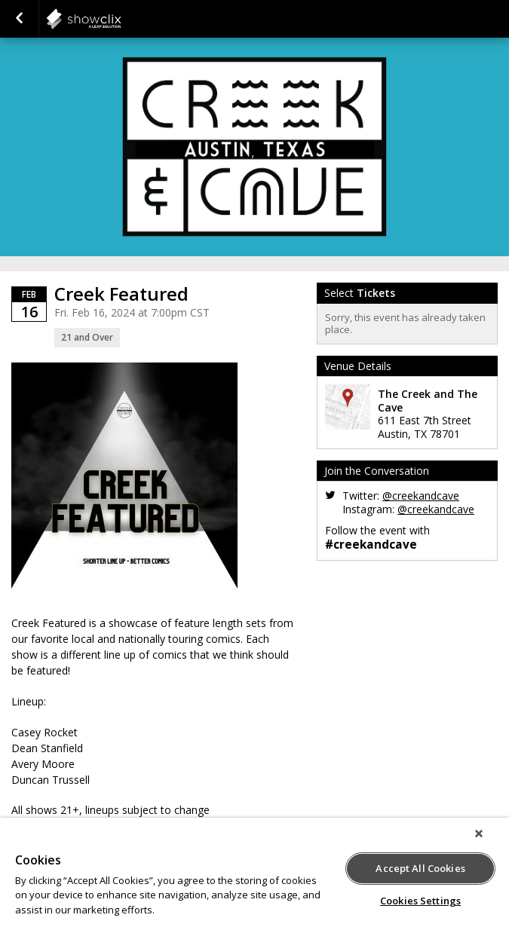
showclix (120, 19)
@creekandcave (420, 495)
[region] (254, 872)
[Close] (478, 833)
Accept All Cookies (420, 868)
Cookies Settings (420, 900)
